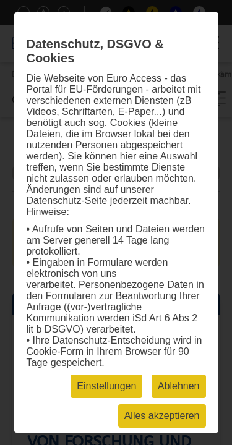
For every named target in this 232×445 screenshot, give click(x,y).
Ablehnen (179, 386)
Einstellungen (106, 386)
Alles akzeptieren (162, 415)
